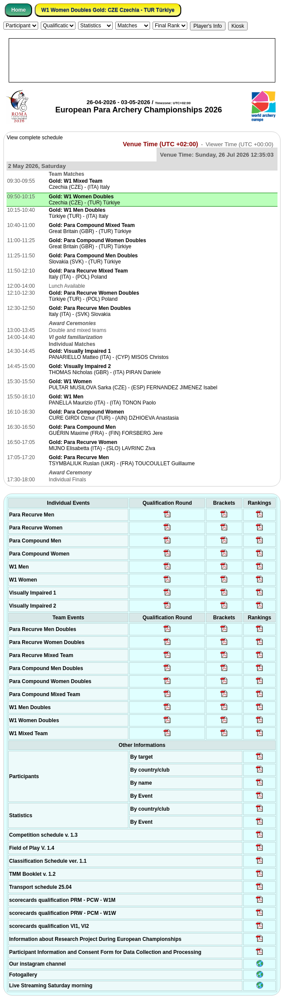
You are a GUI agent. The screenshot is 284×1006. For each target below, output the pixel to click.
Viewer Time (239, 144)
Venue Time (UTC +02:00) (160, 144)
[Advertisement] (142, 60)
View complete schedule (34, 138)
